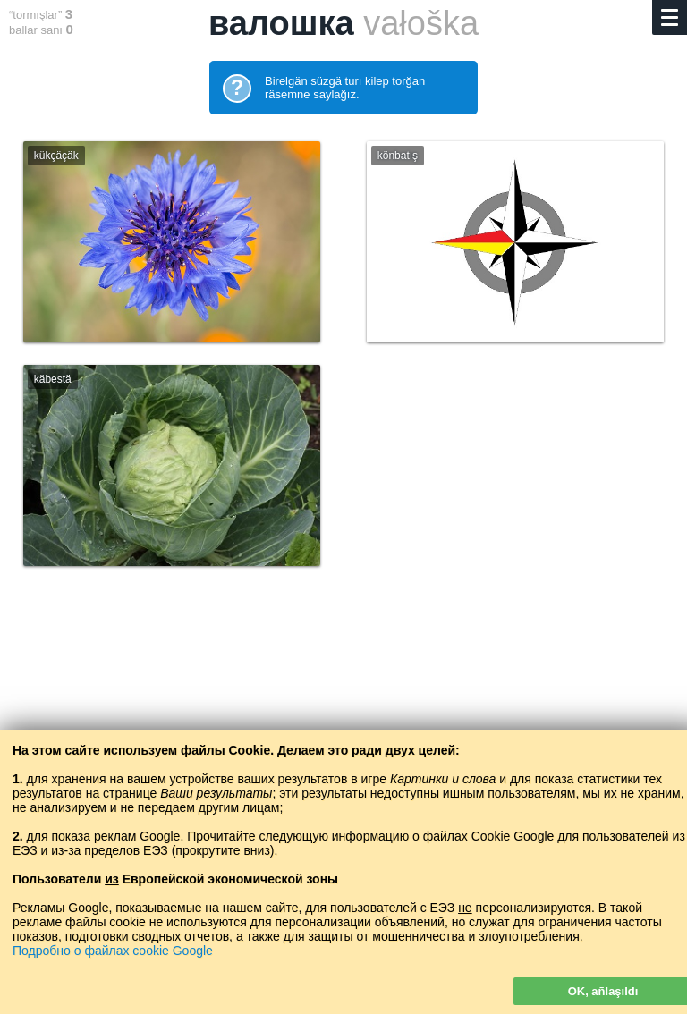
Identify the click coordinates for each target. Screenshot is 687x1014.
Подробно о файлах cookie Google (113, 950)
